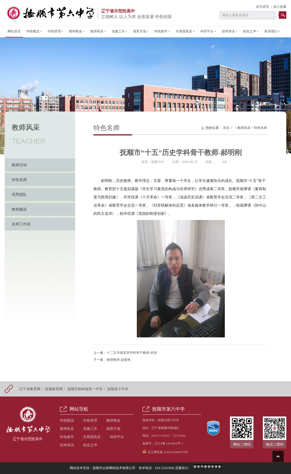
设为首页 (262, 6)
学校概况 (34, 31)
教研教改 (77, 31)
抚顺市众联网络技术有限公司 (114, 468)
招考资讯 (229, 31)
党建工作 (119, 31)
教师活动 (19, 165)
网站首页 (14, 31)
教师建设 (19, 209)
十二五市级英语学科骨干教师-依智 (132, 353)
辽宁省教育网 (29, 389)
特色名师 (19, 180)
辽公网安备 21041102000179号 (165, 451)
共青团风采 (185, 31)
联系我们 (272, 31)
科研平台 (208, 31)
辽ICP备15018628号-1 (169, 443)
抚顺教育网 (54, 389)
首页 (226, 128)
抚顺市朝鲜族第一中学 (85, 389)
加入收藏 (279, 6)
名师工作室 (21, 224)
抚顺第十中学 (117, 389)
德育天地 (141, 31)
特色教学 (162, 31)
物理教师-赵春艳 (119, 360)
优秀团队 (19, 195)
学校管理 (55, 31)
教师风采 (98, 31)
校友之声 (251, 31)
